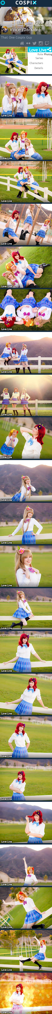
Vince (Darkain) (25, 29)
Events (48, 23)
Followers (20, 23)
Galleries (39, 23)
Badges (30, 23)
